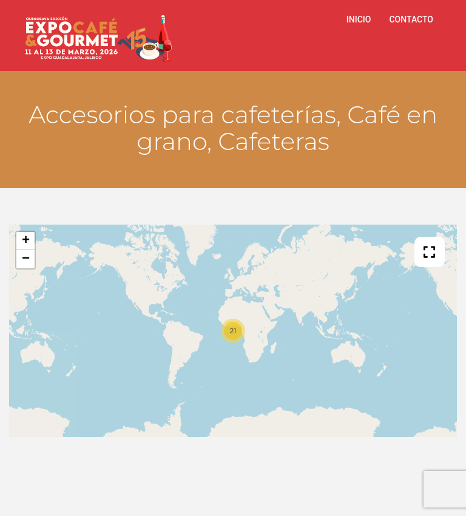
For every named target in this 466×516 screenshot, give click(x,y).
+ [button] (26, 241)
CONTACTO (411, 19)
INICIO (358, 19)
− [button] (26, 259)
